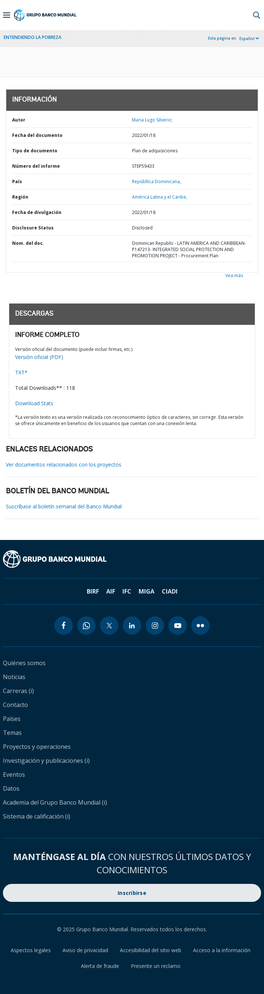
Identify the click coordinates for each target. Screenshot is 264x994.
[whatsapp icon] (86, 625)
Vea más (234, 275)
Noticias (14, 677)
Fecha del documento (37, 135)
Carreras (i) (18, 691)
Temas (12, 733)
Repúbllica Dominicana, (156, 181)
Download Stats (34, 403)
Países (12, 719)
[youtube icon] (177, 625)
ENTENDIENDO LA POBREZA (32, 37)
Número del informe (36, 166)
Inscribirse (132, 892)
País (17, 181)
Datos (11, 788)
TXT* (21, 372)
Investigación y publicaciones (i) (46, 761)
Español (246, 38)
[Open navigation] (6, 15)
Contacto (15, 705)
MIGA (146, 591)
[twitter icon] (109, 625)
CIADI (170, 591)
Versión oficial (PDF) (39, 356)
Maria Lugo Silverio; (152, 120)
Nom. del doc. (28, 243)
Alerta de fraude (100, 965)
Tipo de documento (34, 151)
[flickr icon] (200, 625)
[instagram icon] (155, 625)
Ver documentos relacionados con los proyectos (63, 464)
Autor (18, 120)
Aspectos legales (31, 950)
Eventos (14, 774)
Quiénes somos (24, 663)
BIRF (93, 591)
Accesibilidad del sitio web (150, 950)
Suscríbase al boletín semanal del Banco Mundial (64, 506)
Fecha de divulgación (36, 212)
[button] (256, 15)
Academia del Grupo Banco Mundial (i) (55, 802)
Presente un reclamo (156, 965)
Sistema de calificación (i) (36, 816)
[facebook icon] (63, 625)
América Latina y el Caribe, (159, 197)
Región (20, 197)
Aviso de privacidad (85, 950)
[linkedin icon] (132, 625)
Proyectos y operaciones (37, 747)
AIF (110, 591)
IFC (126, 591)
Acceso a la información (221, 950)
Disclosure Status (33, 228)
